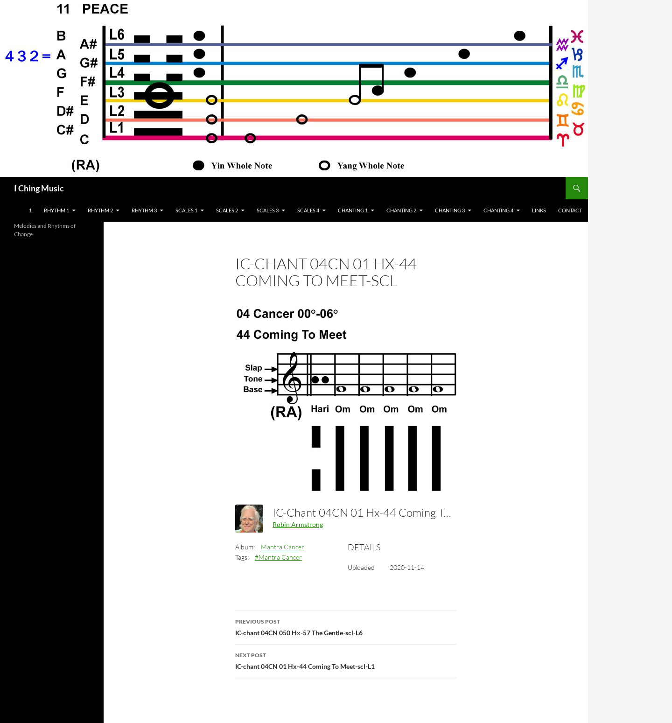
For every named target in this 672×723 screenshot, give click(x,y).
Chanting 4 (498, 210)
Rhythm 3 (144, 210)
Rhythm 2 (100, 210)
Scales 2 (227, 210)
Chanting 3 (450, 210)
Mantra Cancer (282, 547)
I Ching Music (39, 188)
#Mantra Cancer (278, 557)
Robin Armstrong (298, 524)
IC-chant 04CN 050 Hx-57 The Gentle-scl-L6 (345, 626)
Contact (570, 210)
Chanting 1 (353, 210)
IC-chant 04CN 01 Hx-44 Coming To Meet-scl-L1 (345, 660)
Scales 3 (268, 210)
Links (539, 210)
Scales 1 (186, 210)
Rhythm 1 (56, 210)
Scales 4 (308, 210)
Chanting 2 (401, 210)
